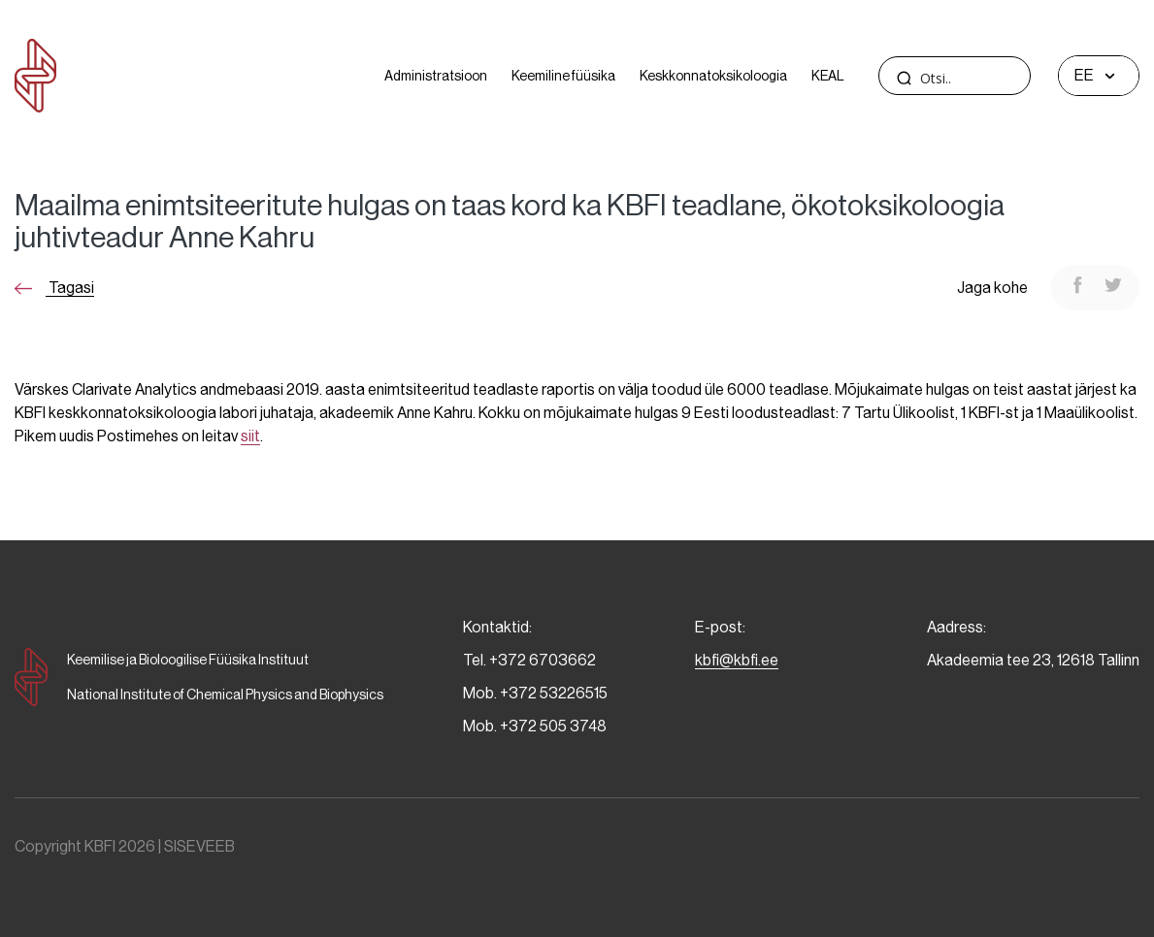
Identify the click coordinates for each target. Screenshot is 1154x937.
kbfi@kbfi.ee (736, 660)
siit (250, 436)
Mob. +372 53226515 (535, 693)
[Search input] (991, 78)
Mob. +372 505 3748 (535, 726)
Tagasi (54, 287)
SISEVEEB (199, 846)
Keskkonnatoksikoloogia (713, 75)
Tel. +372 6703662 (529, 660)
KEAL (827, 75)
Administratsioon (435, 75)
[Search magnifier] (903, 77)
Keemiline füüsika (563, 75)
